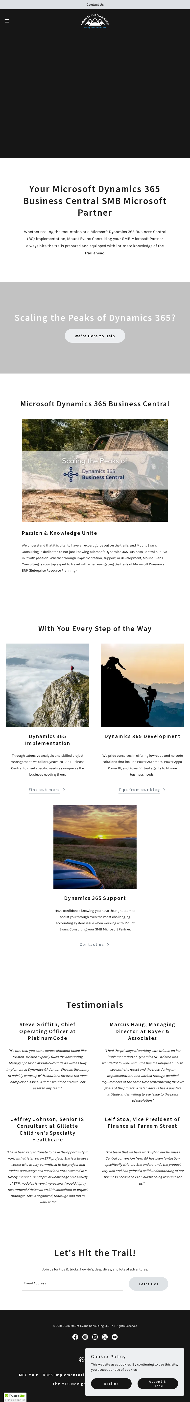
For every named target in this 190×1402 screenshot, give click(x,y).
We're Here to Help (95, 335)
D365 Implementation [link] (66, 1374)
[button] (16, 21)
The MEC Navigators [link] (74, 1383)
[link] (94, 21)
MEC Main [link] (29, 1374)
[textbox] (72, 1284)
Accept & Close (158, 1383)
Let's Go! (148, 1283)
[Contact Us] (95, 4)
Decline (111, 1383)
